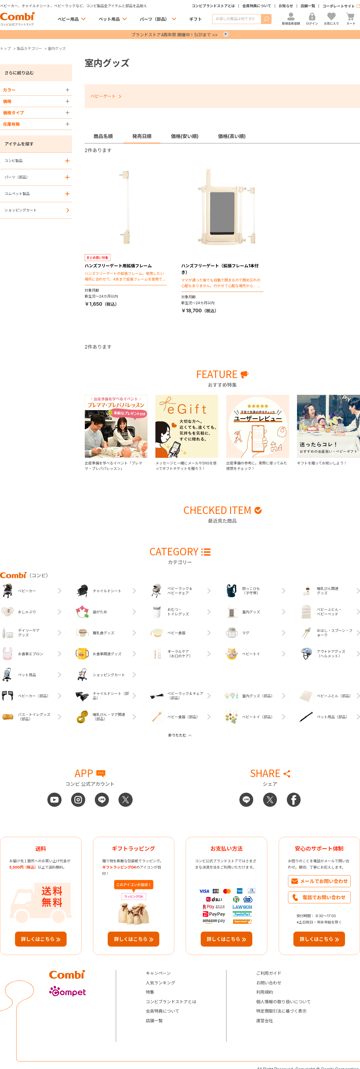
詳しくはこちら (38, 939)
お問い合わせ (268, 982)
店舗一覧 (308, 6)
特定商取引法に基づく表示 (281, 1010)
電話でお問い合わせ (324, 897)
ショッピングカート (20, 210)
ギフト (195, 19)
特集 (150, 992)
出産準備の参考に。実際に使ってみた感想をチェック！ (256, 466)
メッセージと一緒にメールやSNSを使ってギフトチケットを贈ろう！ (186, 466)
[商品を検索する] (236, 19)
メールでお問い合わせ (324, 881)
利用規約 (264, 992)
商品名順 (103, 136)
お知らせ (286, 6)
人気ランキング (160, 982)
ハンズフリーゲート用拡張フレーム (118, 265)
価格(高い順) (232, 136)
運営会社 (264, 1020)
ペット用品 (109, 19)
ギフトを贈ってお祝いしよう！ (322, 463)
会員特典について (256, 6)
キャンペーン (158, 973)
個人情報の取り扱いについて (283, 1001)
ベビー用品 (68, 19)
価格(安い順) (185, 136)
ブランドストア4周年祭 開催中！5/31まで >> (174, 34)
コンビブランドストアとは (213, 6)
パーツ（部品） (154, 19)
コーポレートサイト (338, 6)
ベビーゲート (103, 96)
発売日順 (142, 136)
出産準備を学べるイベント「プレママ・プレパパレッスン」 (113, 466)
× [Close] (226, 34)
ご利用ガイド (268, 973)
